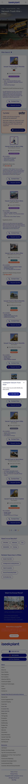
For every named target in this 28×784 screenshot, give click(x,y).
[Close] (23, 382)
